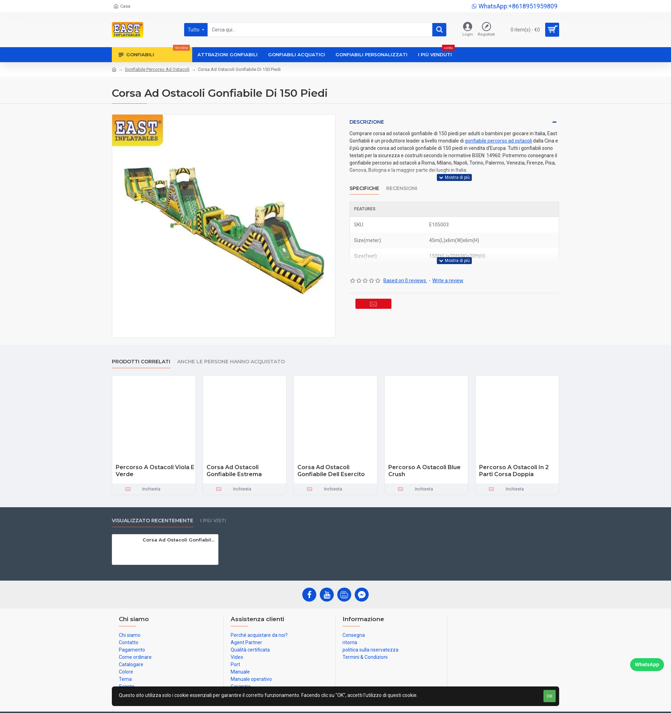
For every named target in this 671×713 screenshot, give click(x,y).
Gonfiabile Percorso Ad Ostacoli (157, 69)
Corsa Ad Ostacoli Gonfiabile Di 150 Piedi (179, 540)
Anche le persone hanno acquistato (231, 362)
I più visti (213, 521)
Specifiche (364, 184)
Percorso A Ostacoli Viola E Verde (155, 471)
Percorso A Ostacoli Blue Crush (424, 471)
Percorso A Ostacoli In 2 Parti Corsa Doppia (514, 471)
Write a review (447, 272)
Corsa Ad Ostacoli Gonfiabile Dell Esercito (331, 471)
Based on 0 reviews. (405, 272)
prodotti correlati (141, 362)
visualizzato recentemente (152, 521)
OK (550, 696)
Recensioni (401, 184)
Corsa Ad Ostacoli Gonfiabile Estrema (234, 471)
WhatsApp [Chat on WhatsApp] (647, 664)
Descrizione (366, 122)
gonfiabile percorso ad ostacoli (498, 141)
